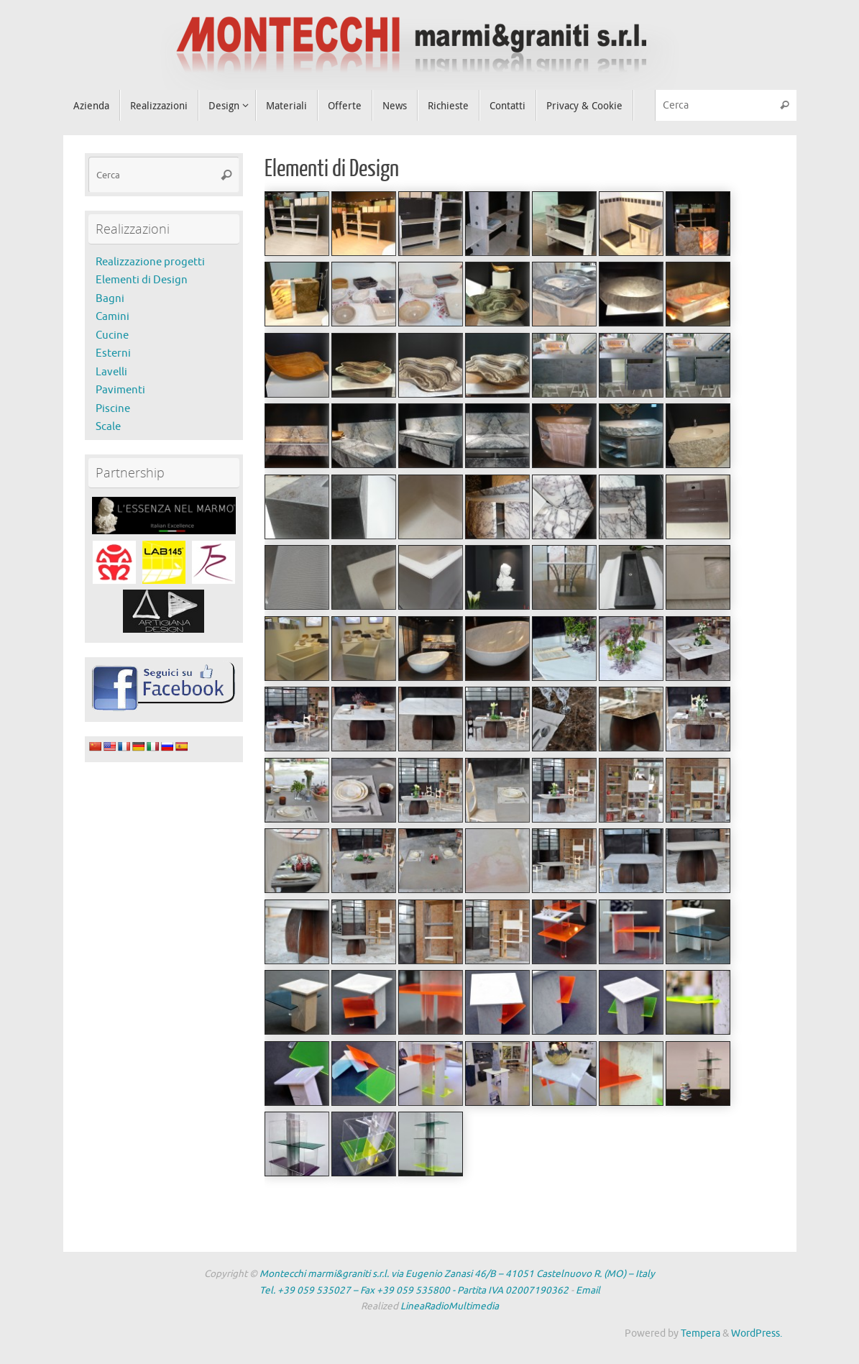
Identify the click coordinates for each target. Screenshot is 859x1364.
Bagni (110, 299)
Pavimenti (120, 390)
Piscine (113, 409)
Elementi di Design (142, 280)
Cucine (112, 335)
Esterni (113, 353)
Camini (112, 317)
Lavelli (111, 372)
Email (588, 1290)
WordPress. (756, 1333)
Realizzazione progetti (150, 262)
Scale (108, 427)
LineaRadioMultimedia (449, 1306)
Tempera (700, 1333)
